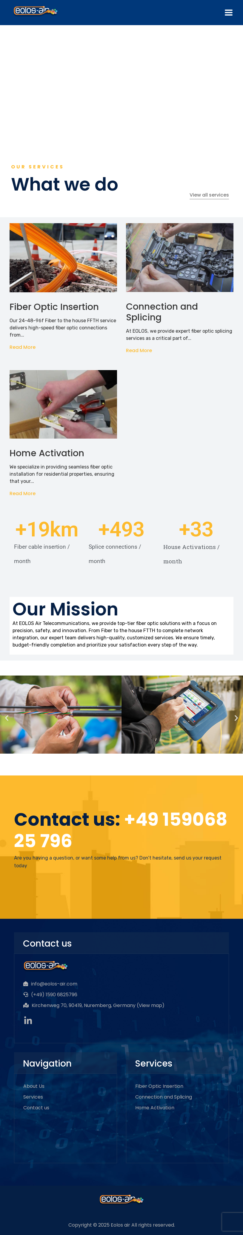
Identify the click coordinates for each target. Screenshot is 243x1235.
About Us (33, 1086)
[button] (6, 718)
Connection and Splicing (162, 312)
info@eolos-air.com (54, 983)
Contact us (36, 1107)
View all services (209, 194)
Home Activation (47, 453)
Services (33, 1096)
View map (150, 1005)
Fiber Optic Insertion (54, 307)
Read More (23, 347)
